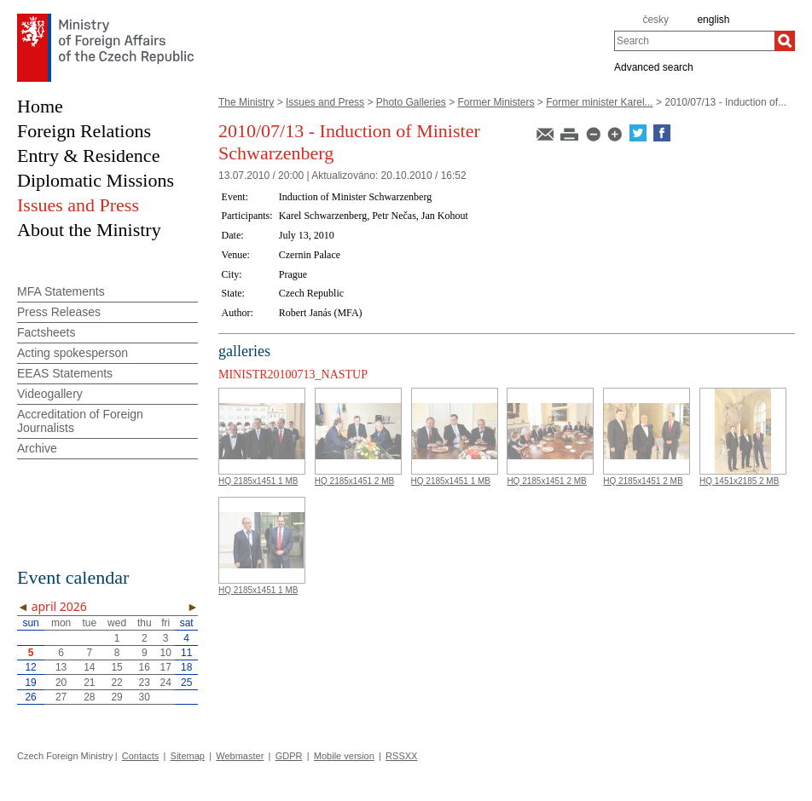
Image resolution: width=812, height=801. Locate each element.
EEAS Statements (65, 373)
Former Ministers (496, 102)
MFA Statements (61, 291)
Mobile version (344, 756)
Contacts (140, 756)
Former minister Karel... (599, 102)
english (713, 20)
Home (40, 106)
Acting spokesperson (72, 353)
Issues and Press (325, 102)
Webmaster (240, 756)
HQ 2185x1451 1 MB (258, 481)
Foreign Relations (84, 130)
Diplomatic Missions (95, 180)
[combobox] (694, 41)
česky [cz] (655, 20)
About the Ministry (89, 229)
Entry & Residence (88, 155)
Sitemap (188, 756)
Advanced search (653, 66)
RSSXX (401, 756)
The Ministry (246, 102)
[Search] (784, 41)
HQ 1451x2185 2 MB (739, 481)
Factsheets (46, 332)
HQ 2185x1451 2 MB (354, 481)
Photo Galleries (411, 102)
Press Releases (59, 312)
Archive (37, 448)
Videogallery (50, 393)
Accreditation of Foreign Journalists (80, 421)
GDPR (289, 756)
